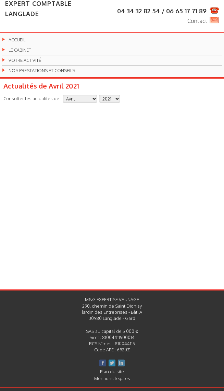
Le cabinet (20, 50)
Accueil (17, 40)
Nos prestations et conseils (42, 70)
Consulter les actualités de (31, 98)
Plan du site (112, 371)
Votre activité (25, 60)
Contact (197, 20)
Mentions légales (112, 378)
